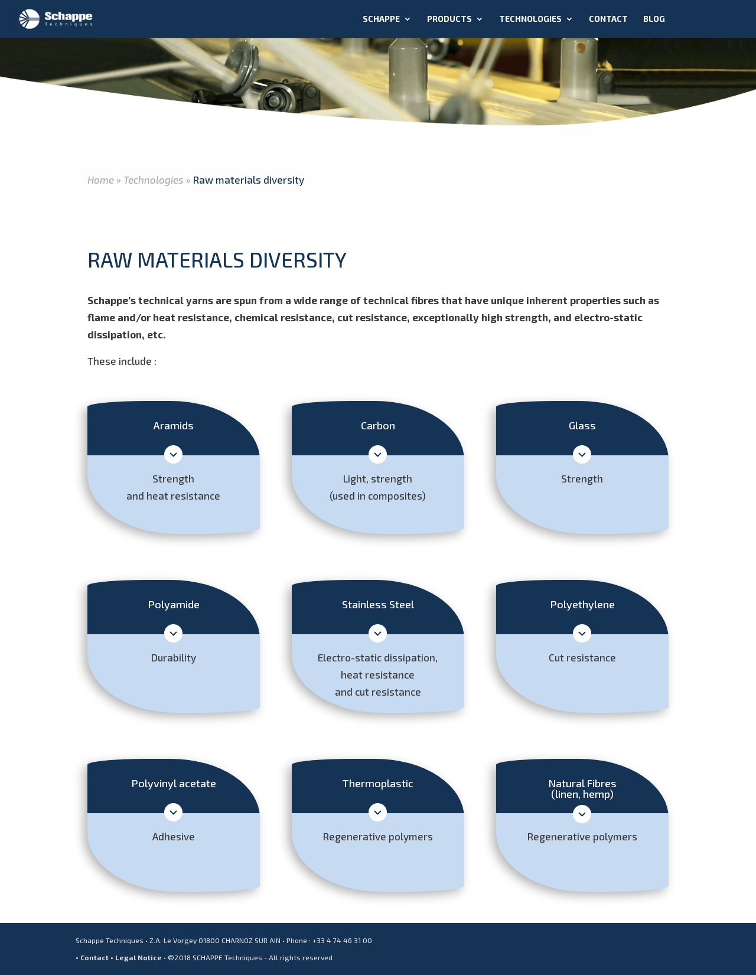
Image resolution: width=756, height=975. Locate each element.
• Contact (92, 957)
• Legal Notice (136, 957)
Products (449, 19)
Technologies (530, 19)
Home (100, 179)
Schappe (381, 19)
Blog (654, 19)
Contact (608, 19)
